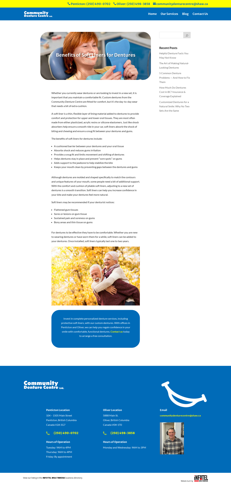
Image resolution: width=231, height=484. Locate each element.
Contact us (117, 331)
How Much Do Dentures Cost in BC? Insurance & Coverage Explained (172, 92)
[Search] (187, 35)
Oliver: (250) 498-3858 (131, 4)
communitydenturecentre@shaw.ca (180, 4)
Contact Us (200, 14)
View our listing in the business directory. (53, 477)
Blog (185, 14)
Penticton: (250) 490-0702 (88, 4)
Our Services (169, 14)
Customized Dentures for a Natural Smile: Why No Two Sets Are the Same (174, 106)
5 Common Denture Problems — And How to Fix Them (174, 77)
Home (152, 14)
